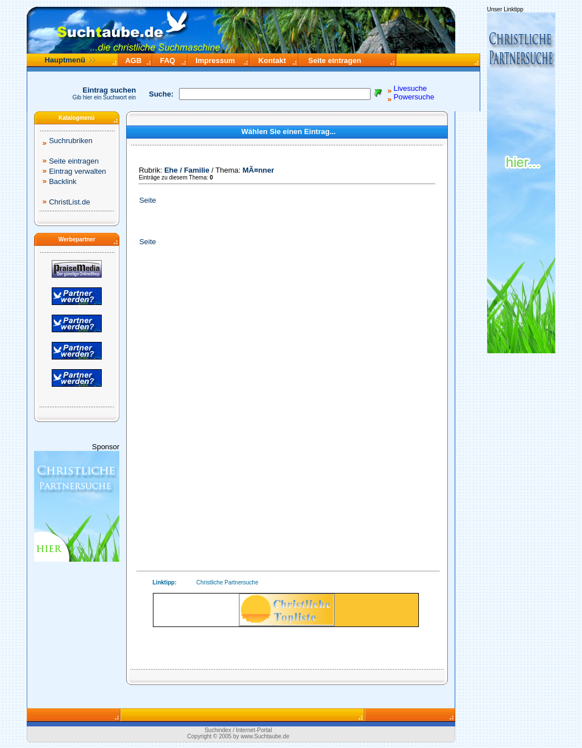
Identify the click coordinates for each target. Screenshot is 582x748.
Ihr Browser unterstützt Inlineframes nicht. (286, 610)
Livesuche (410, 88)
